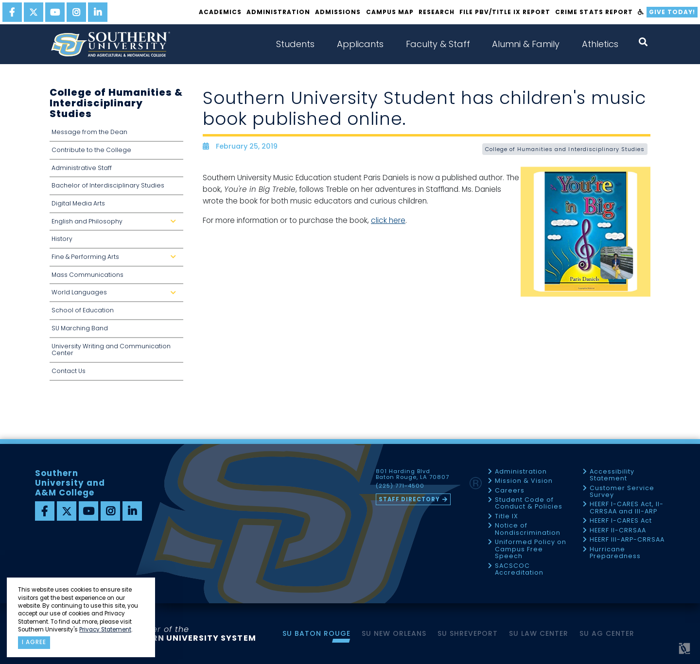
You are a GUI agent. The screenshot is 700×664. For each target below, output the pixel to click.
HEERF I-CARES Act (621, 521)
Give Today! (672, 12)
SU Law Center (538, 633)
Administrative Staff (82, 168)
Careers (510, 490)
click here (388, 220)
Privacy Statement (105, 629)
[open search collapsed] (643, 42)
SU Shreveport (468, 633)
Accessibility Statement (612, 475)
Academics (220, 12)
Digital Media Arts (78, 203)
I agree (34, 642)
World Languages (116, 295)
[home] (110, 44)
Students (295, 44)
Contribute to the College (91, 150)
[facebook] (12, 12)
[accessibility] (641, 12)
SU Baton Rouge (316, 633)
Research (437, 12)
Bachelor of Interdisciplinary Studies (108, 185)
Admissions (338, 12)
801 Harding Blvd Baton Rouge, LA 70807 (412, 474)
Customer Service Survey (622, 492)
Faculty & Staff (438, 44)
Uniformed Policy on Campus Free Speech (530, 549)
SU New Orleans (394, 633)
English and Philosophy (116, 224)
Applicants (360, 44)
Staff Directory (409, 499)
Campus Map (390, 12)
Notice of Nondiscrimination (527, 529)
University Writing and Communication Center (111, 350)
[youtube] (55, 12)
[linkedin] (97, 12)
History (62, 239)
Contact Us (69, 371)
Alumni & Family (526, 44)
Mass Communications (87, 275)
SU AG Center (606, 633)
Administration (278, 12)
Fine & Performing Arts (116, 260)
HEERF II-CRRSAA (618, 530)
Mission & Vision (524, 481)
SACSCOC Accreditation (519, 569)
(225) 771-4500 (400, 486)
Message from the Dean (89, 132)
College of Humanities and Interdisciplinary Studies (565, 149)
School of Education (83, 310)
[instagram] (76, 12)
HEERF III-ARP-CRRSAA (627, 540)
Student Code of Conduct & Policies (528, 503)
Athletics (600, 44)
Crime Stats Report (593, 12)
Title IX (506, 516)
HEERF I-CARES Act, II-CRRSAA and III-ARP (627, 508)
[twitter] (33, 12)
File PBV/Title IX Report (504, 12)
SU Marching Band (80, 328)
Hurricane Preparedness (615, 553)
